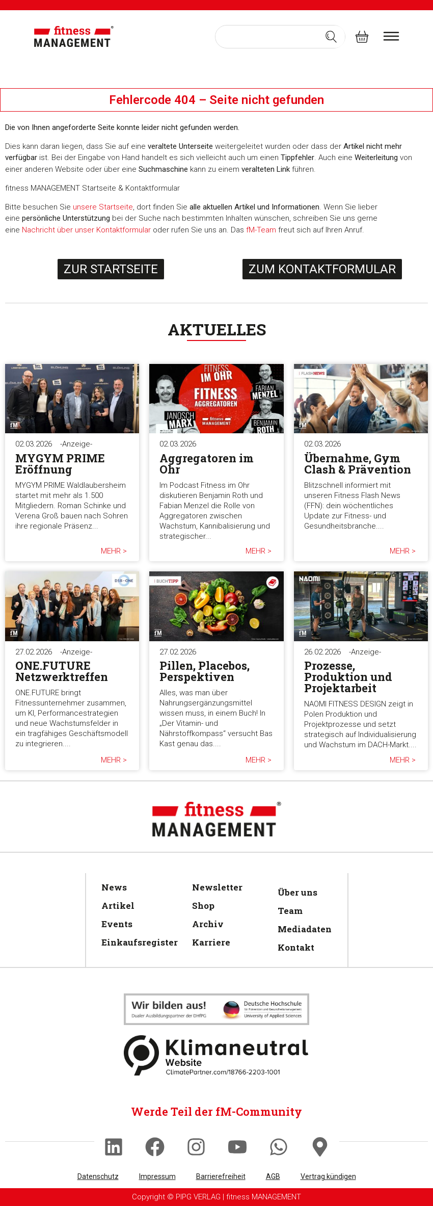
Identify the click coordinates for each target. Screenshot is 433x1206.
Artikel (117, 905)
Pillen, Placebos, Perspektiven (204, 671)
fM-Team (261, 229)
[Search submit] (331, 36)
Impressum (157, 1176)
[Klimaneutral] (216, 1009)
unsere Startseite (103, 207)
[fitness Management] (74, 36)
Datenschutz (98, 1176)
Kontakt (296, 947)
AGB (273, 1176)
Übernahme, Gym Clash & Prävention (357, 464)
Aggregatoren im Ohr (206, 464)
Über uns (297, 892)
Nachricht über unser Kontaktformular (86, 229)
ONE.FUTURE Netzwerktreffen (61, 671)
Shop (203, 905)
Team (290, 910)
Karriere (211, 942)
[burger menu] (391, 36)
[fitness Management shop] (362, 36)
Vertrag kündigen (328, 1176)
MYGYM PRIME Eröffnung (60, 464)
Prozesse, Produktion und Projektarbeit (348, 676)
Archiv (208, 924)
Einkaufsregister (136, 942)
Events (116, 924)
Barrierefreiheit (221, 1176)
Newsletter (217, 887)
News (114, 887)
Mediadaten (303, 929)
